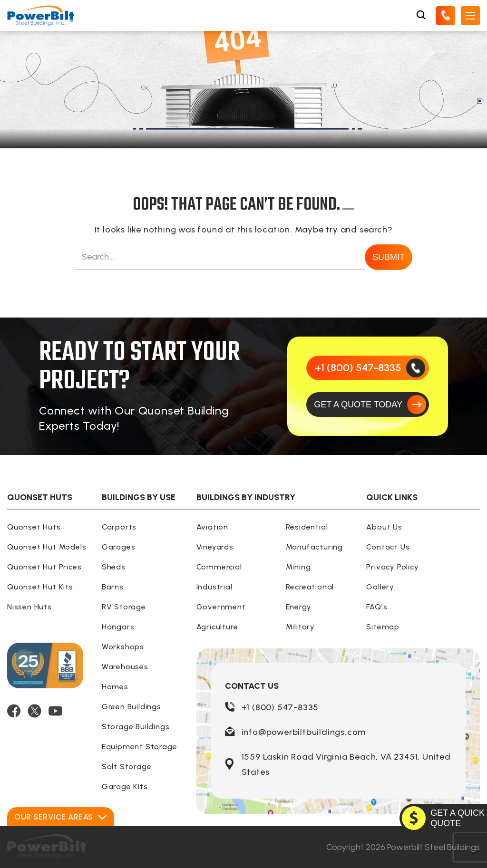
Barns (113, 586)
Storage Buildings (136, 726)
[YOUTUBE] (55, 711)
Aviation (212, 526)
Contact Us (387, 546)
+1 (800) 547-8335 (280, 707)
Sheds (114, 566)
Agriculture (217, 626)
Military (300, 626)
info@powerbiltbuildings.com (304, 732)
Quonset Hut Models (46, 546)
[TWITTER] (34, 711)
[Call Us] (445, 15)
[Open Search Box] (420, 15)
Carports (119, 526)
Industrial (214, 586)
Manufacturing (314, 546)
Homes (115, 686)
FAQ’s (376, 606)
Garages (119, 546)
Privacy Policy (392, 566)
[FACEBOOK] (13, 711)
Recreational (310, 586)
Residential (307, 526)
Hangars (118, 626)
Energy (299, 606)
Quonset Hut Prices (44, 566)
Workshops (123, 646)
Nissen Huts (29, 606)
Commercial (219, 566)
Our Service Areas (60, 817)
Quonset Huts (34, 526)
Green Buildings (131, 706)
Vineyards (215, 546)
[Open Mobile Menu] (470, 15)
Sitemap (382, 626)
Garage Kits (125, 786)
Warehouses (125, 666)
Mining (298, 566)
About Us (384, 526)
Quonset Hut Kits (40, 586)
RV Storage (124, 606)
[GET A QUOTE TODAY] (367, 404)
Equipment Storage (139, 746)
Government (221, 606)
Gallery (380, 586)
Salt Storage (127, 766)
